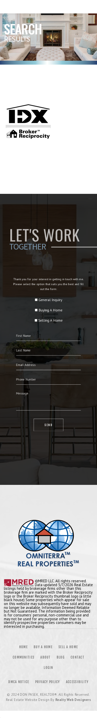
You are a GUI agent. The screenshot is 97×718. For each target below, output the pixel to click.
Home (23, 647)
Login (48, 668)
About (45, 657)
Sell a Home (68, 647)
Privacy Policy (47, 682)
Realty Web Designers (73, 700)
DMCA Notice (18, 682)
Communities (23, 657)
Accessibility (77, 682)
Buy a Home (43, 647)
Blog (61, 657)
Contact (77, 657)
